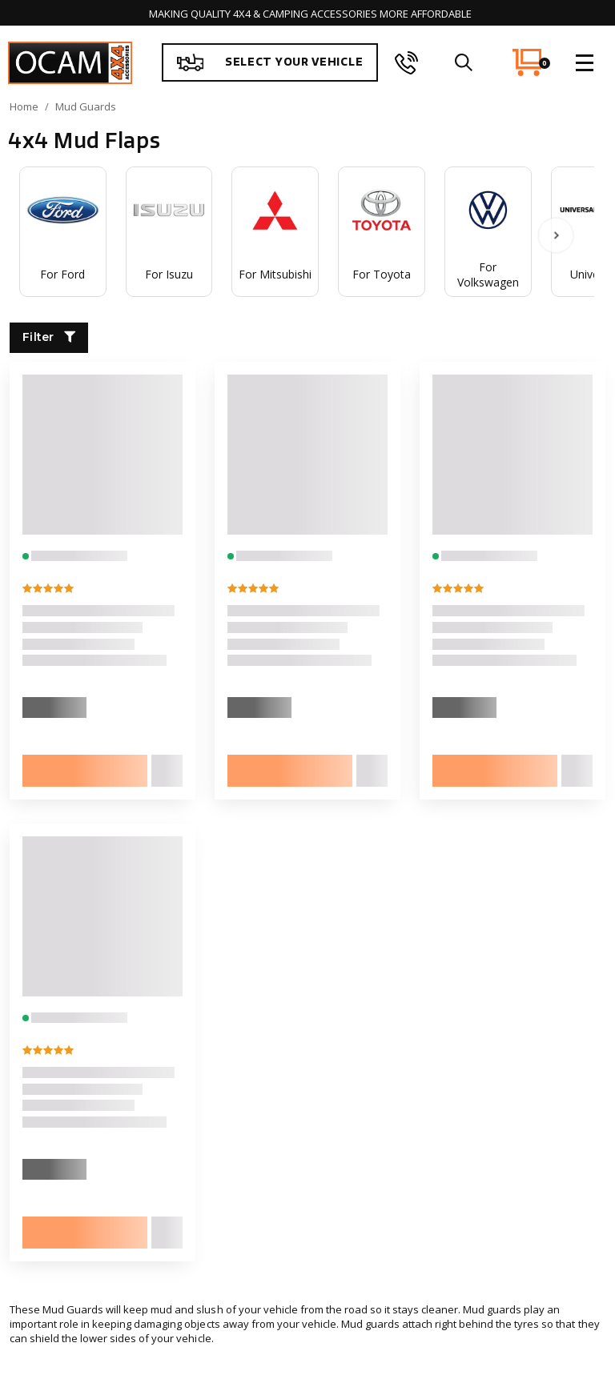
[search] (463, 62)
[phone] (406, 62)
